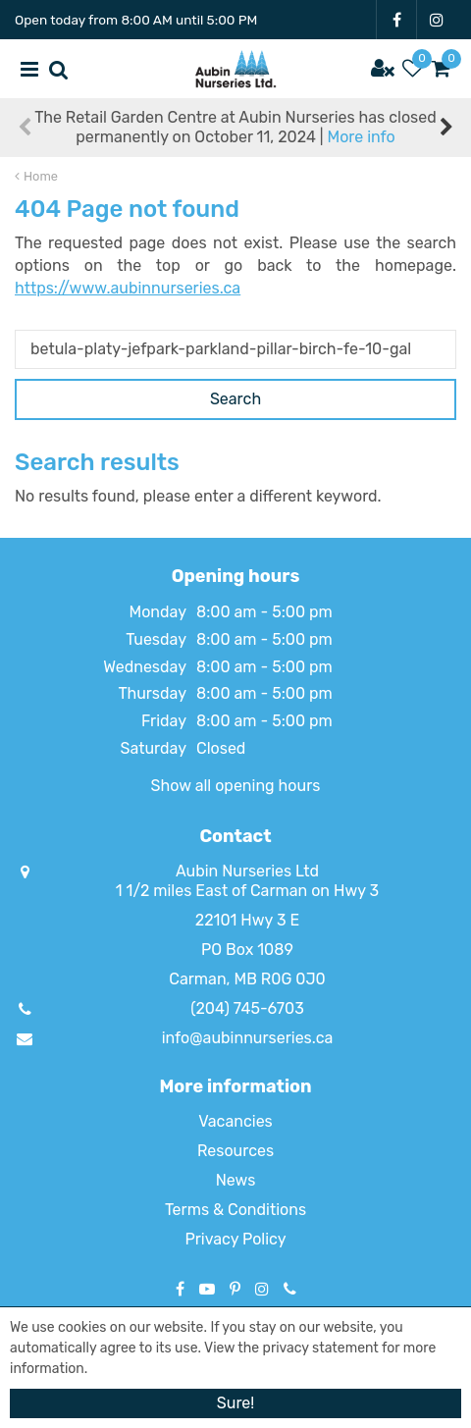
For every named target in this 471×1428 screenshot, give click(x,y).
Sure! (235, 1403)
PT (235, 1288)
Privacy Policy (235, 1239)
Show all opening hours (236, 785)
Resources (235, 1150)
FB (396, 19)
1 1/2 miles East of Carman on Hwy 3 (247, 890)
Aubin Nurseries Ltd (247, 871)
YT (207, 1288)
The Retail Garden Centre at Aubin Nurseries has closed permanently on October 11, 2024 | (235, 127)
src (59, 68)
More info (360, 137)
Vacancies (235, 1121)
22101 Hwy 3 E (247, 920)
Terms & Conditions (235, 1209)
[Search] (235, 349)
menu (29, 68)
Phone (290, 1288)
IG (436, 19)
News (236, 1180)
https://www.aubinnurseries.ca (127, 288)
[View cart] (441, 68)
